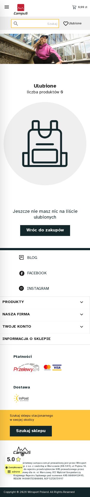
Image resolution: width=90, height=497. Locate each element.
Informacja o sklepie (26, 339)
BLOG (32, 258)
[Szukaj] (35, 23)
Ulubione (73, 24)
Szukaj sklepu (31, 431)
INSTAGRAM (38, 289)
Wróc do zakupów (45, 230)
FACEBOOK (37, 273)
